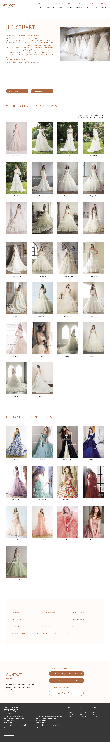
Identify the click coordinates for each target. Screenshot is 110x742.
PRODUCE (82, 714)
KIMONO (71, 714)
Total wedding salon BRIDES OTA (66, 674)
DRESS (71, 712)
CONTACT (91, 3)
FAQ (96, 7)
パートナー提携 (66, 3)
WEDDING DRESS (14, 91)
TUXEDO (71, 719)
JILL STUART (46, 619)
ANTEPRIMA (16, 613)
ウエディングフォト (49, 3)
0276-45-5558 (11, 720)
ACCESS (102, 3)
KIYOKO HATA (47, 626)
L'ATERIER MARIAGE (79, 619)
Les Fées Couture (78, 613)
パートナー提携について (9, 735)
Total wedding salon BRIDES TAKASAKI (66, 681)
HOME (41, 7)
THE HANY (16, 626)
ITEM (70, 717)
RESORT (61, 7)
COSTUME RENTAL (84, 712)
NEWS (88, 7)
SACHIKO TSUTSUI (18, 619)
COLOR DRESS (38, 91)
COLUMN (104, 7)
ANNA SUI (75, 626)
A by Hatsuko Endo (48, 613)
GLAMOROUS (50, 633)
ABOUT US (79, 7)
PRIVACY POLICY (96, 719)
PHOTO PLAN (83, 717)
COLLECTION (50, 7)
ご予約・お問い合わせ (66, 693)
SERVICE (69, 7)
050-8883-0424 (43, 720)
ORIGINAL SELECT (18, 633)
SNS (78, 3)
